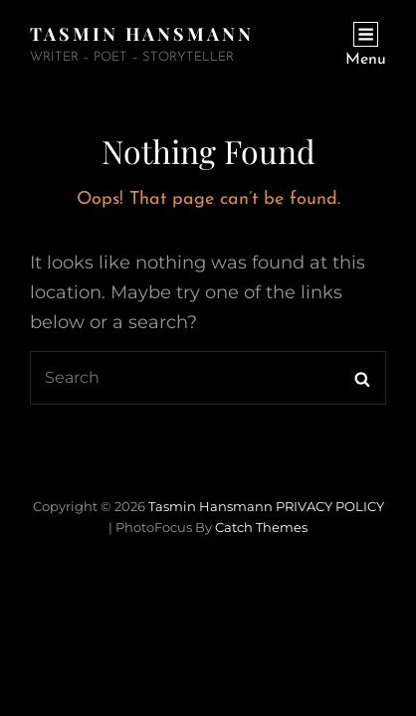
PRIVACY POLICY (330, 506)
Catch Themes (261, 527)
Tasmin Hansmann (142, 34)
